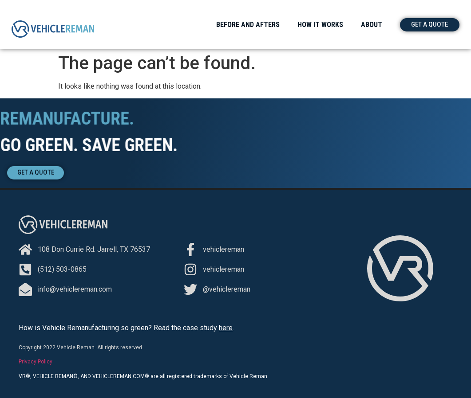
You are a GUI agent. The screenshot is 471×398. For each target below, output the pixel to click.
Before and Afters (248, 24)
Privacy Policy (35, 362)
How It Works (320, 24)
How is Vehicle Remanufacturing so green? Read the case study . (126, 328)
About (371, 24)
